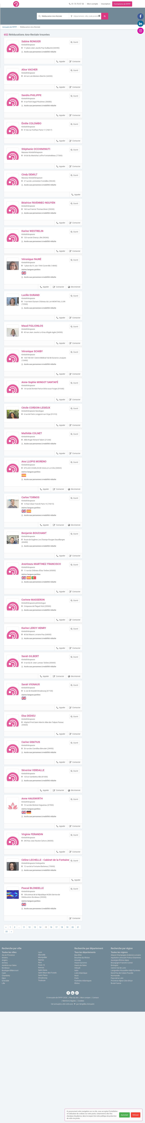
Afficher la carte (113, 69)
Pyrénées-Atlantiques (82, 1092)
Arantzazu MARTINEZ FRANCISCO (48, 635)
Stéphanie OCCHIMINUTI (42, 171)
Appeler (60, 66)
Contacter (74, 66)
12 (29, 1038)
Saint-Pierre (42, 1086)
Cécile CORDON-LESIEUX (42, 466)
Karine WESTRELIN (39, 268)
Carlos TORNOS (37, 567)
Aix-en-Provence (8, 1066)
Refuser (136, 1115)
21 (78, 1038)
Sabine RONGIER (38, 41)
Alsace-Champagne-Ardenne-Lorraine (126, 1066)
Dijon (4, 1089)
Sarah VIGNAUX (37, 768)
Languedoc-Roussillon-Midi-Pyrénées (125, 1082)
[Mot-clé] (53, 16)
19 (67, 1038)
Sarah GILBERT (37, 736)
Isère (76, 1082)
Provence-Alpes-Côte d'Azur (122, 1092)
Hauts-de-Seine (80, 1077)
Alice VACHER (36, 73)
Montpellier (42, 1069)
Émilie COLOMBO (38, 138)
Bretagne (114, 1077)
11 (24, 1038)
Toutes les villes (9, 1063)
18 (62, 1038)
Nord (76, 1087)
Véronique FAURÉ (38, 300)
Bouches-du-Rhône (82, 1069)
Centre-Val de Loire (118, 1079)
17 (56, 1038)
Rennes (41, 1079)
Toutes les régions (119, 1063)
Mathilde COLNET (38, 499)
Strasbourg (42, 1089)
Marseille (41, 1066)
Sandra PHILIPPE (38, 106)
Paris (76, 1089)
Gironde (77, 1071)
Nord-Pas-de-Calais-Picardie (122, 1084)
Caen (4, 1084)
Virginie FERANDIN (39, 934)
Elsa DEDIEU (35, 801)
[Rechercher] (104, 16)
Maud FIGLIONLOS (39, 369)
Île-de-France (116, 1095)
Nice (40, 1074)
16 (51, 1038)
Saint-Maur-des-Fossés (47, 1084)
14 (40, 1038)
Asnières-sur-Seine (9, 1077)
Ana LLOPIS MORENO (40, 531)
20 (73, 1038)
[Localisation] (85, 16)
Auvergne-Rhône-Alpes (120, 1071)
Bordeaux (6, 1079)
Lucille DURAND (37, 336)
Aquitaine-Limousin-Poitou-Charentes (126, 1069)
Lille (3, 1095)
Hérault (77, 1079)
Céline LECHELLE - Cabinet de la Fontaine (46, 968)
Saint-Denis (42, 1081)
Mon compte (92, 4)
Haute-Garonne (80, 1074)
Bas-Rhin (78, 1066)
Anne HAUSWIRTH (39, 898)
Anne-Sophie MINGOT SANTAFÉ (46, 434)
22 (7, 1043)
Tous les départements (85, 1063)
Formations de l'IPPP (122, 4)
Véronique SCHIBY (39, 401)
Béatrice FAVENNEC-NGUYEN (45, 236)
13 (35, 1038)
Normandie (115, 1087)
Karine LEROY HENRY (40, 703)
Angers (4, 1071)
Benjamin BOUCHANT (40, 603)
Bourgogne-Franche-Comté (122, 1074)
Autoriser (124, 1115)
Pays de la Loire (117, 1089)
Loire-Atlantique (80, 1084)
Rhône (77, 1095)
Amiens (5, 1069)
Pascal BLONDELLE (39, 999)
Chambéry (6, 1087)
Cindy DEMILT (36, 203)
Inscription (105, 4)
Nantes (41, 1071)
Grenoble (5, 1092)
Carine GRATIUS (37, 833)
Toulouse (41, 1092)
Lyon (40, 1063)
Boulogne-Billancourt (10, 1082)
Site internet (74, 329)
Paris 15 (41, 1076)
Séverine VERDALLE (39, 866)
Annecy (5, 1074)
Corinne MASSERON (40, 671)
